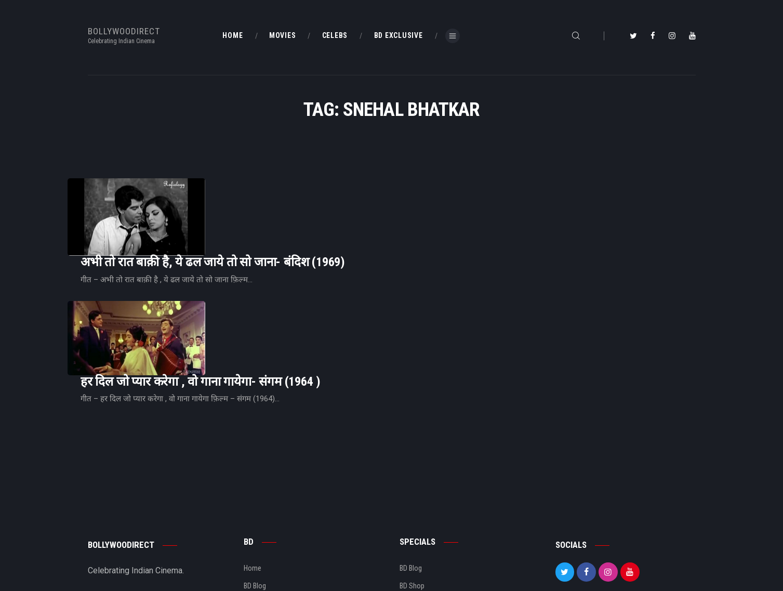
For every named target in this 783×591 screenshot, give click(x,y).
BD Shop (412, 518)
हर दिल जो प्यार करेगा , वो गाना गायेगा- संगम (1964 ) (330, 293)
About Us (257, 536)
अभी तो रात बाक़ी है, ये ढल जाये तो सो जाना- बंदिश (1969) (342, 206)
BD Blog (255, 518)
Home (252, 500)
